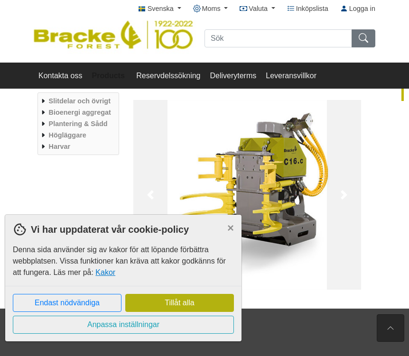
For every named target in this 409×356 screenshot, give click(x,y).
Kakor (105, 272)
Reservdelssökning (168, 76)
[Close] (231, 228)
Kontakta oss (60, 76)
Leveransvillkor (291, 76)
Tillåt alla (180, 303)
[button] (150, 195)
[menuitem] (77, 101)
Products (109, 76)
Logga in (357, 8)
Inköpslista (307, 8)
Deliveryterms (233, 76)
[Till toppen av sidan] (390, 328)
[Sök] (278, 38)
